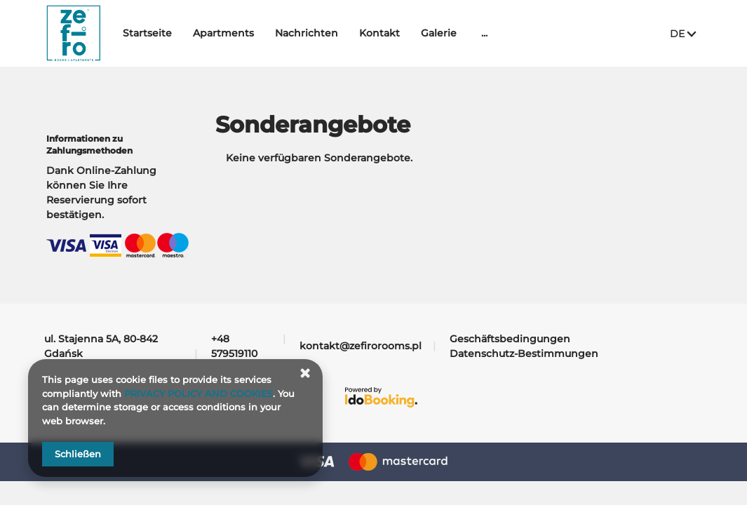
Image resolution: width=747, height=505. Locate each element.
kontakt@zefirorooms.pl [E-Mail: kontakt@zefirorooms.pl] (361, 345)
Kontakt (414, 33)
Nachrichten (341, 33)
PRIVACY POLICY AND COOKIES (198, 393)
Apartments (258, 33)
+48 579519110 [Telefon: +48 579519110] (234, 346)
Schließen (78, 453)
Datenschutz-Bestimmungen (524, 353)
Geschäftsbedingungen (510, 338)
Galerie (474, 33)
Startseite (182, 33)
